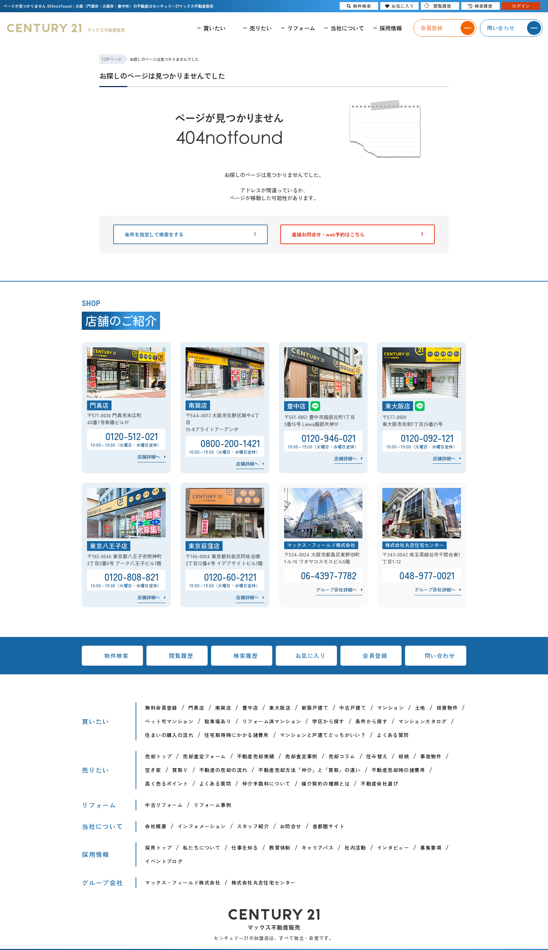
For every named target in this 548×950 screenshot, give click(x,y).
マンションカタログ (422, 721)
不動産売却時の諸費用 (398, 769)
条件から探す (371, 721)
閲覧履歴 (181, 655)
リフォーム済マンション (271, 721)
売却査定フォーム (204, 756)
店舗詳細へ (148, 456)
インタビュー (393, 847)
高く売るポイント (166, 783)
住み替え (377, 756)
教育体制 (280, 847)
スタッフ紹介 (253, 826)
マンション (390, 707)
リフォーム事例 (212, 804)
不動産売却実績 (256, 756)
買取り (180, 769)
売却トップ (158, 756)
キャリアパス (318, 847)
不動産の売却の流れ (223, 769)
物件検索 (116, 655)
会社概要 (156, 826)
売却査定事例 (301, 756)
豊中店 (250, 707)
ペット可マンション (169, 721)
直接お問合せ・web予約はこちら (357, 234)
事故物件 (431, 756)
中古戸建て (352, 707)
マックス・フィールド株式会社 (183, 882)
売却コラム (342, 756)
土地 (420, 707)
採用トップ (158, 847)
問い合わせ (440, 655)
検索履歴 (245, 655)
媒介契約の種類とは (326, 783)
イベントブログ (164, 861)
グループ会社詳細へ (336, 589)
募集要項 (431, 847)
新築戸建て (315, 707)
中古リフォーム (164, 804)
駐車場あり (217, 721)
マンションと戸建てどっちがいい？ (323, 734)
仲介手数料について (266, 783)
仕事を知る (244, 847)
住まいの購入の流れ (169, 734)
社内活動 (355, 847)
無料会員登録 (161, 707)
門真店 (196, 707)
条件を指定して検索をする (190, 234)
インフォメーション (202, 826)
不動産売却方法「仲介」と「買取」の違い (309, 769)
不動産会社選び (379, 783)
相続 (403, 756)
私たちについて (202, 847)
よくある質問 (393, 734)
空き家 (153, 769)
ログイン (521, 6)
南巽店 (223, 707)
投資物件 (447, 707)
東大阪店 (280, 707)
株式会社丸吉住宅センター (263, 882)
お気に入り (310, 655)
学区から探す (328, 721)
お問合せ (291, 826)
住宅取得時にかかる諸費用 (236, 734)
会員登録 (375, 655)
